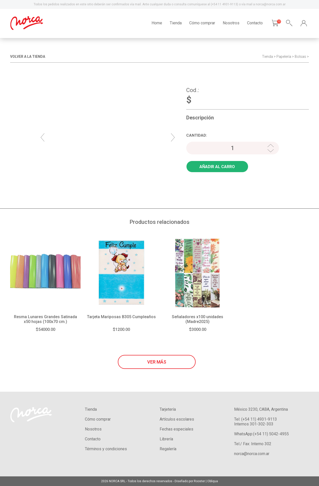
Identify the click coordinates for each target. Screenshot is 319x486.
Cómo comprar (202, 23)
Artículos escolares (177, 419)
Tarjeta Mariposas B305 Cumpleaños (121, 316)
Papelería (283, 57)
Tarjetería (168, 409)
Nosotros (231, 23)
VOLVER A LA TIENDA (27, 57)
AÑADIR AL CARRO (217, 166)
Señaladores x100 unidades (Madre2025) (197, 319)
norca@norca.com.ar (251, 453)
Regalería (168, 448)
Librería (166, 439)
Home (157, 23)
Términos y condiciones (106, 448)
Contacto (255, 23)
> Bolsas (299, 57)
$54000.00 (45, 329)
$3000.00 (197, 329)
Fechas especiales (176, 429)
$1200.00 (121, 329)
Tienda (176, 23)
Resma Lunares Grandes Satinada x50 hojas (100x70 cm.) (45, 319)
